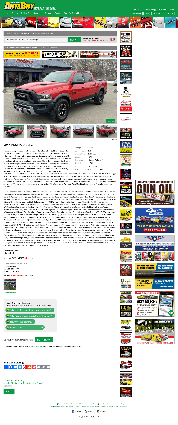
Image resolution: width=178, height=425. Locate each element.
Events (58, 13)
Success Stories (70, 405)
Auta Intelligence (36, 345)
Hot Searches (123, 405)
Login (147, 13)
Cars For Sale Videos (73, 13)
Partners (156, 13)
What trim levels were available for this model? (29, 315)
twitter (90, 410)
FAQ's (123, 402)
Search (15, 13)
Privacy (103, 405)
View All (114, 139)
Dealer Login (90, 405)
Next (115, 91)
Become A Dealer (166, 9)
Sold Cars (137, 9)
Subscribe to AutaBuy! (13, 379)
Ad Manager (83, 405)
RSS (52, 405)
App (107, 405)
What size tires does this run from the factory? (29, 310)
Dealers (48, 13)
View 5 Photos (111, 121)
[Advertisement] (154, 47)
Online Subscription (115, 402)
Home (6, 13)
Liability (97, 405)
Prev (4, 91)
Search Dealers (80, 402)
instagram (103, 410)
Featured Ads (61, 402)
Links (117, 405)
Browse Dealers (70, 402)
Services (95, 402)
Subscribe (38, 13)
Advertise (57, 405)
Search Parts (89, 402)
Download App (150, 9)
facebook (78, 410)
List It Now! (44, 339)
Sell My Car (26, 13)
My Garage (137, 13)
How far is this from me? (20, 321)
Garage (77, 405)
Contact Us (168, 13)
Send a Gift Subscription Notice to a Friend (21, 381)
